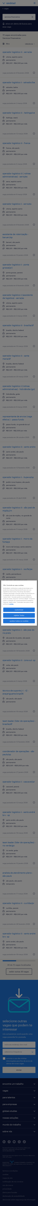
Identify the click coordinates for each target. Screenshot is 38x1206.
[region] (19, 603)
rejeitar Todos (19, 615)
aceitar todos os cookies (19, 621)
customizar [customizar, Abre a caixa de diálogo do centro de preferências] (19, 610)
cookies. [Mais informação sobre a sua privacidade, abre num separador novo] (11, 604)
